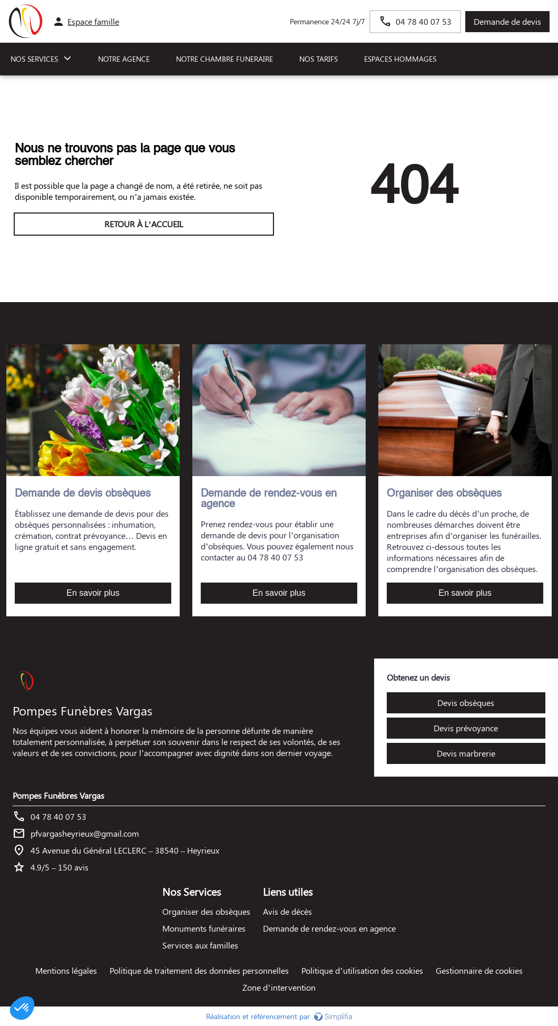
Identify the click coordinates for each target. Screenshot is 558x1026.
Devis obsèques (465, 702)
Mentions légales (66, 970)
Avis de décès (287, 911)
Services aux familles (200, 945)
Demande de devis (507, 21)
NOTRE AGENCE (124, 59)
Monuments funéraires (204, 928)
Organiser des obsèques (206, 911)
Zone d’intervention (278, 987)
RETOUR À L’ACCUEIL (143, 223)
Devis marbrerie (466, 753)
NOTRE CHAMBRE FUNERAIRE (224, 59)
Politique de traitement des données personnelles (199, 970)
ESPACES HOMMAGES (400, 59)
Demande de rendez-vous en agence (329, 928)
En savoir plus (93, 592)
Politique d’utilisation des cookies (362, 970)
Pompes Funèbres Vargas (58, 795)
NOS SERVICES (34, 59)
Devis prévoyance (466, 727)
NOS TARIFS (318, 59)
